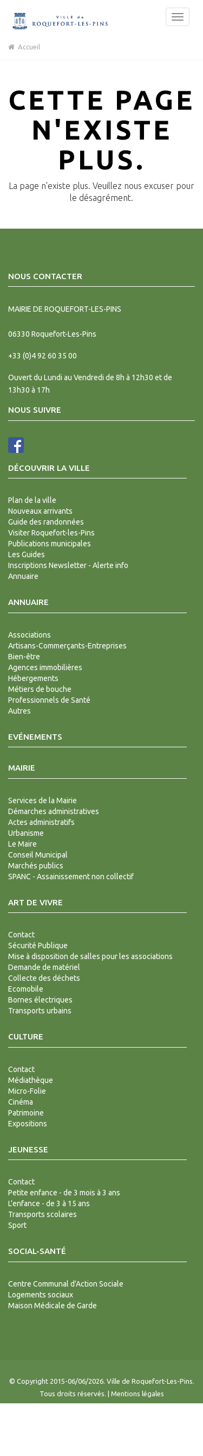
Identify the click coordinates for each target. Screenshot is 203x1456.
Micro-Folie (27, 1091)
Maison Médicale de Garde (52, 1305)
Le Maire (22, 844)
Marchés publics (35, 865)
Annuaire (23, 576)
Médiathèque (30, 1080)
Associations (29, 635)
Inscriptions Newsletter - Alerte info (68, 565)
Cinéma (20, 1102)
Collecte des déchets (44, 978)
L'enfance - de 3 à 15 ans (49, 1203)
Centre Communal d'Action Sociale (65, 1283)
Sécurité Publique (38, 945)
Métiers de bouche (39, 689)
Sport (17, 1225)
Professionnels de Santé (49, 700)
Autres (19, 711)
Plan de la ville (32, 500)
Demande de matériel (44, 967)
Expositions (27, 1123)
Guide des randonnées (46, 522)
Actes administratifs (41, 822)
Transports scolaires (42, 1214)
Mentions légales (137, 1393)
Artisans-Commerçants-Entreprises (67, 645)
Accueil (24, 47)
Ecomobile (25, 989)
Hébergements (33, 678)
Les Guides (26, 554)
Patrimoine (26, 1112)
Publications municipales (49, 543)
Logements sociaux (40, 1294)
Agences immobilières (45, 667)
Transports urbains (39, 1010)
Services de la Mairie (42, 800)
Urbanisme (26, 833)
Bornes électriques (40, 999)
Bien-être (24, 656)
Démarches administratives (53, 811)
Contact (21, 934)
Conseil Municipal (38, 854)
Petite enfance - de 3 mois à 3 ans (64, 1192)
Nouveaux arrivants (40, 511)
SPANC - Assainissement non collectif (71, 876)
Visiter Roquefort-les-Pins (51, 532)
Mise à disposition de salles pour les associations (90, 956)
